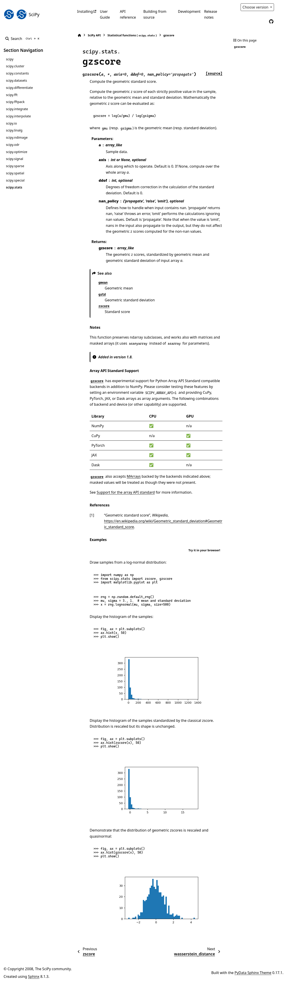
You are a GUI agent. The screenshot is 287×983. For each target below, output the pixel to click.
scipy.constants (17, 73)
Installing (85, 11)
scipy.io (11, 123)
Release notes (210, 14)
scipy (9, 59)
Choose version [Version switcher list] (256, 7)
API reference (128, 14)
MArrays (134, 476)
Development (189, 11)
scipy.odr (12, 144)
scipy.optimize (16, 152)
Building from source (154, 14)
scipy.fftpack (15, 102)
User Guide (105, 14)
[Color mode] (280, 7)
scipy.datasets (16, 80)
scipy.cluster (15, 66)
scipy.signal (14, 159)
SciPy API (94, 35)
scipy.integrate (17, 109)
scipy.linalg (14, 130)
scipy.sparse (15, 166)
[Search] (23, 38)
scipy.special (15, 180)
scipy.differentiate (19, 87)
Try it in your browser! (204, 550)
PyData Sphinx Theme (253, 972)
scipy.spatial (15, 173)
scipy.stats (14, 187)
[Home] (79, 35)
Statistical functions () (132, 35)
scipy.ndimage (17, 137)
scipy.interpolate (18, 116)
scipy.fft (11, 95)
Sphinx (33, 976)
